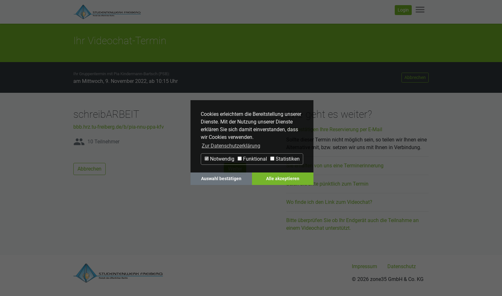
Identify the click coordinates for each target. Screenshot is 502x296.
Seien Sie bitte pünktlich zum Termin (327, 184)
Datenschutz (401, 266)
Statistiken (285, 159)
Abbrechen (415, 77)
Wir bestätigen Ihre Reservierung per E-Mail (334, 129)
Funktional (252, 159)
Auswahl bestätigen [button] (221, 178)
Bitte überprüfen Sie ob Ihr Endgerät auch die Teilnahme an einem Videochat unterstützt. (352, 224)
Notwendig (219, 159)
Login (403, 9)
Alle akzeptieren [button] (282, 178)
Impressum (364, 266)
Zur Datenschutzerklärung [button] (231, 146)
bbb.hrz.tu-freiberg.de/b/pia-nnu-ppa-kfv (118, 127)
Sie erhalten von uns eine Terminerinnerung (335, 166)
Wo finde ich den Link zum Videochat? (329, 202)
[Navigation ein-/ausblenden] (420, 10)
